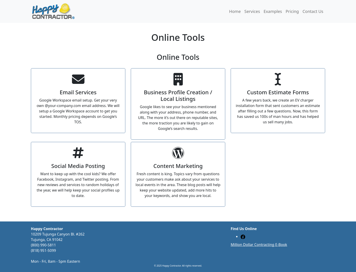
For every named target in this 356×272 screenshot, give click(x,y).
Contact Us (312, 11)
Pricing (292, 11)
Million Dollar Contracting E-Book (259, 244)
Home (235, 11)
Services (252, 11)
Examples (273, 11)
